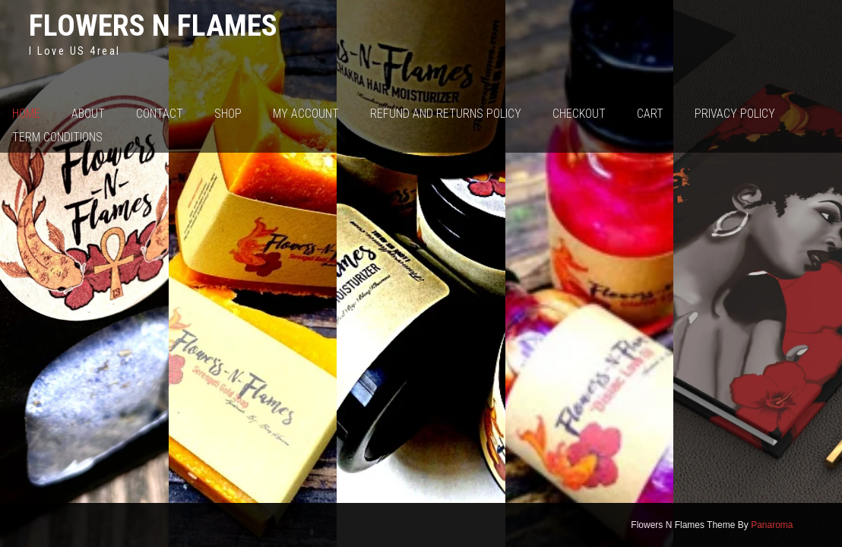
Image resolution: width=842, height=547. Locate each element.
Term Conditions (57, 137)
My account (306, 113)
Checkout (579, 113)
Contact (159, 113)
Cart (650, 113)
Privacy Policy (735, 113)
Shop (228, 113)
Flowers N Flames (153, 25)
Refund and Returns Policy (445, 113)
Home (26, 113)
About (88, 113)
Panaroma (772, 525)
